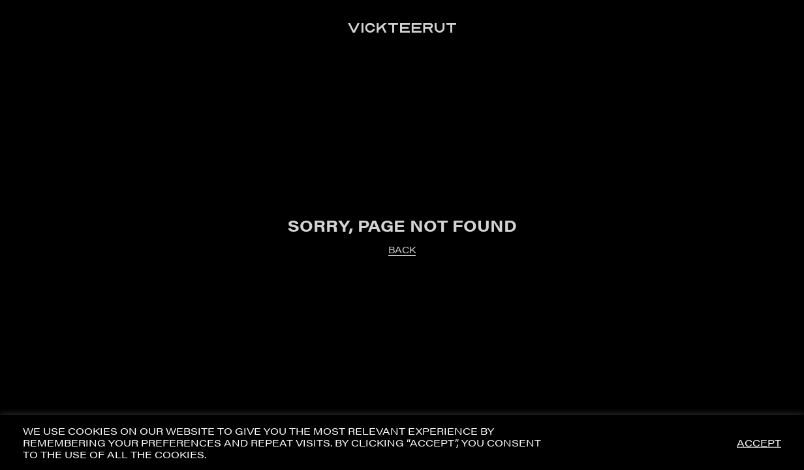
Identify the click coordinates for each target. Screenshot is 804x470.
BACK (402, 249)
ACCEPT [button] (759, 443)
